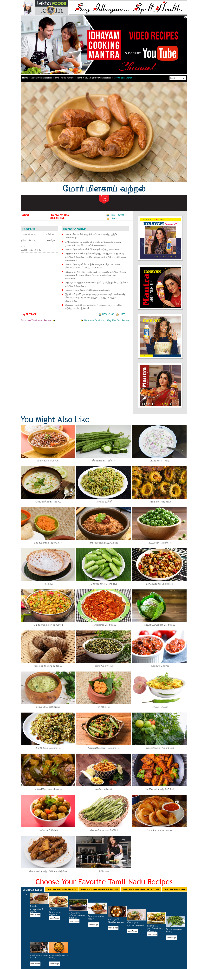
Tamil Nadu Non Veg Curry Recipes (141, 889)
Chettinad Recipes (32, 889)
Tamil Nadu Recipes (65, 77)
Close (185, 17)
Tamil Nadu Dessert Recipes (61, 889)
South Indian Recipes (42, 77)
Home (26, 77)
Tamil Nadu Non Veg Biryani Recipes (99, 889)
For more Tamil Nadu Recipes (38, 320)
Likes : (121, 314)
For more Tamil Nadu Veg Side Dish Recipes (105, 320)
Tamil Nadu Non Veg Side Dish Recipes (183, 889)
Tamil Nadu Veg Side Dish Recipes (95, 77)
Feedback (29, 314)
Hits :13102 (106, 314)
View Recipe (35, 914)
